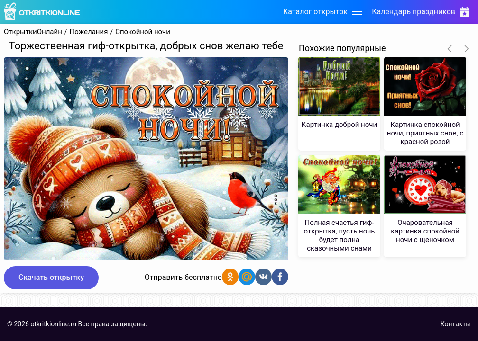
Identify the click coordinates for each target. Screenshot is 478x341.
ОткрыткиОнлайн (33, 32)
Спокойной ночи (142, 32)
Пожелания (89, 32)
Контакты (456, 324)
